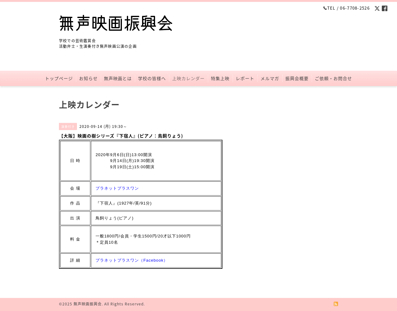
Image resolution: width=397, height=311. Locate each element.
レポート (245, 78)
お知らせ (88, 78)
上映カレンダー (188, 78)
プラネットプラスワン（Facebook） (132, 260)
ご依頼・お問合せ (333, 78)
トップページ (59, 78)
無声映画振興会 (88, 304)
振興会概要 (297, 78)
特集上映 (220, 78)
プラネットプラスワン (117, 188)
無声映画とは (118, 78)
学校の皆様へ (152, 78)
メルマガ (270, 78)
